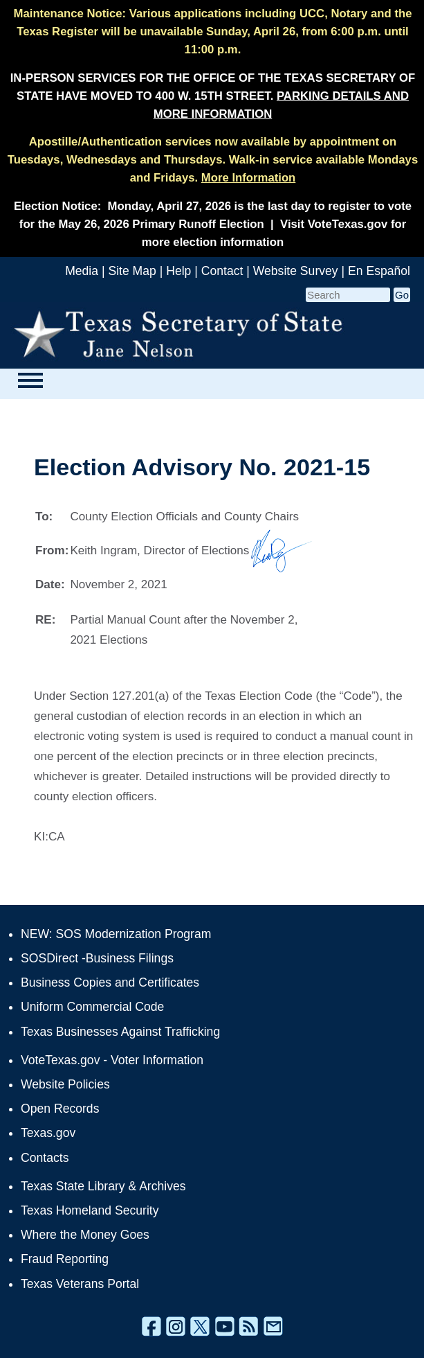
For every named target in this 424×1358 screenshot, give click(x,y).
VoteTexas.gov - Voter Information (112, 1060)
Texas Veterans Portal (80, 1284)
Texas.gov (48, 1133)
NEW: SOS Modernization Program (116, 934)
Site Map (132, 271)
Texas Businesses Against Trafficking (120, 1032)
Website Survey (295, 271)
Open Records (60, 1109)
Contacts (44, 1158)
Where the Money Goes (85, 1235)
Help (178, 271)
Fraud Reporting (65, 1259)
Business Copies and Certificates (110, 982)
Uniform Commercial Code (92, 1007)
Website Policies (65, 1084)
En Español (379, 271)
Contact (222, 271)
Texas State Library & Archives (103, 1186)
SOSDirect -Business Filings (97, 958)
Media (81, 271)
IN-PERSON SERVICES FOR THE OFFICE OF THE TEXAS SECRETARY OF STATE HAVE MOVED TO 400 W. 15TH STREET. (213, 96)
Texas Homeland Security (89, 1210)
